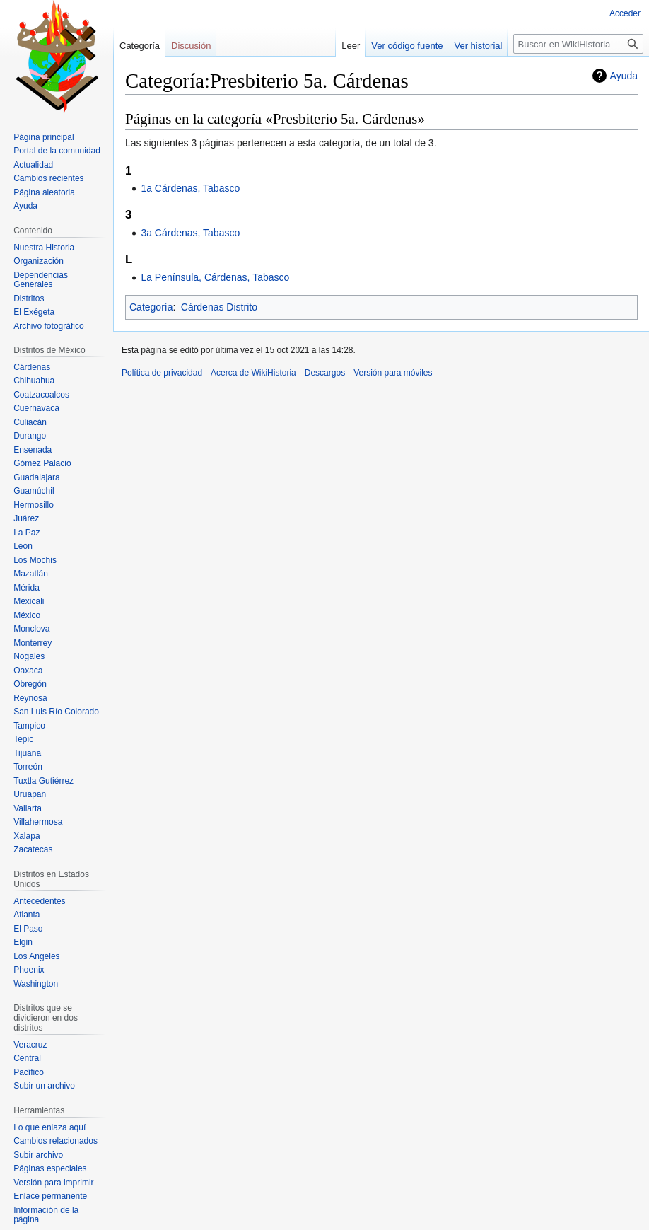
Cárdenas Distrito (219, 307)
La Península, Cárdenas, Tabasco (215, 277)
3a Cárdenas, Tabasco (190, 232)
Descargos (325, 373)
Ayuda (624, 75)
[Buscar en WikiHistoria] (578, 44)
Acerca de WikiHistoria (253, 373)
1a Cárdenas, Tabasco (190, 188)
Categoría (151, 307)
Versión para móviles (392, 373)
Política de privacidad (162, 373)
